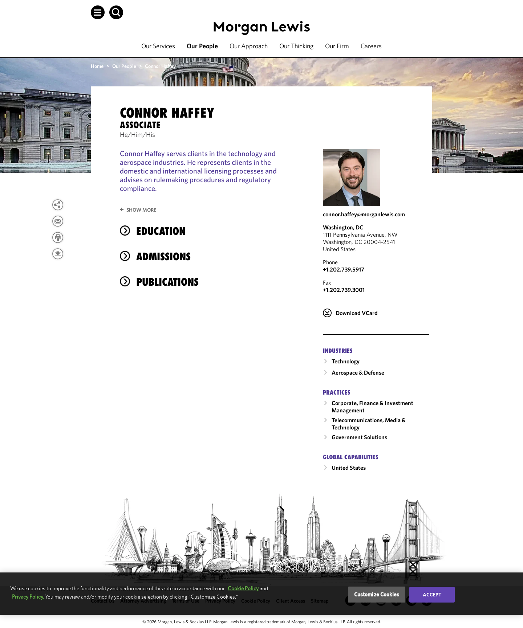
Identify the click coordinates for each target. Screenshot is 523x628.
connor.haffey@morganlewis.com (364, 214)
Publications (167, 282)
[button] (98, 12)
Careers (371, 46)
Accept (432, 594)
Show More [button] (141, 210)
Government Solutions (359, 437)
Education (161, 231)
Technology (346, 361)
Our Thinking (296, 46)
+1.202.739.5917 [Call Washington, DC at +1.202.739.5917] (343, 269)
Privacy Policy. (28, 596)
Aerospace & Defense (358, 372)
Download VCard (357, 313)
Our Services (158, 46)
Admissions (163, 256)
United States (349, 467)
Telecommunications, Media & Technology (369, 423)
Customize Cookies (377, 594)
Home (97, 66)
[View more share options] (57, 204)
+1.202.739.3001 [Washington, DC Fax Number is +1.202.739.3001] (344, 289)
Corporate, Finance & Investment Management (372, 406)
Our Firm (337, 46)
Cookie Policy (243, 588)
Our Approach (249, 46)
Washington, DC (343, 227)
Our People (202, 46)
